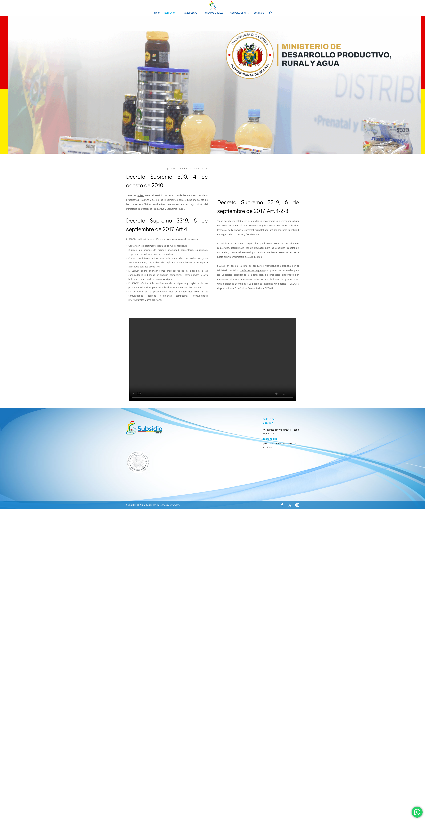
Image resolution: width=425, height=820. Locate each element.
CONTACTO (259, 13)
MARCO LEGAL (190, 13)
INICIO (157, 13)
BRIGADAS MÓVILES (213, 13)
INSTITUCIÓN (170, 13)
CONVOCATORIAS (238, 13)
